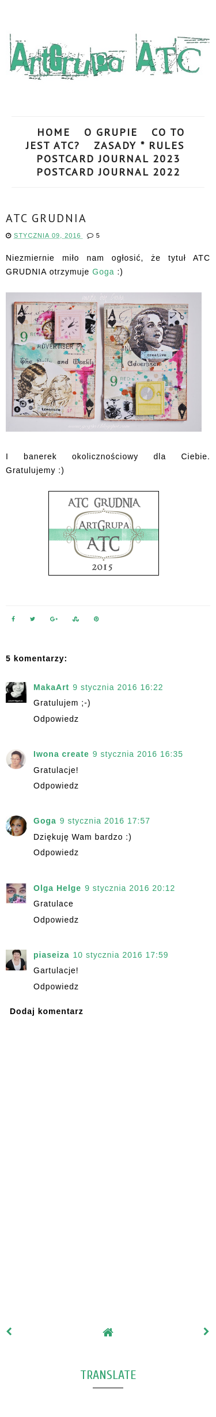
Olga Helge (57, 888)
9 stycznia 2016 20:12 (130, 888)
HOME (53, 132)
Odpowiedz (56, 718)
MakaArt (51, 687)
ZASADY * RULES (139, 145)
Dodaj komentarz (47, 1011)
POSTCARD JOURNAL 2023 (108, 158)
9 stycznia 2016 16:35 (138, 754)
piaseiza (51, 954)
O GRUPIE (111, 132)
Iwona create (61, 754)
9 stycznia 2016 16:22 (118, 687)
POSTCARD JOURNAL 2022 (108, 171)
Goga (104, 271)
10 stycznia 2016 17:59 (120, 954)
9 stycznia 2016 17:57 (105, 820)
